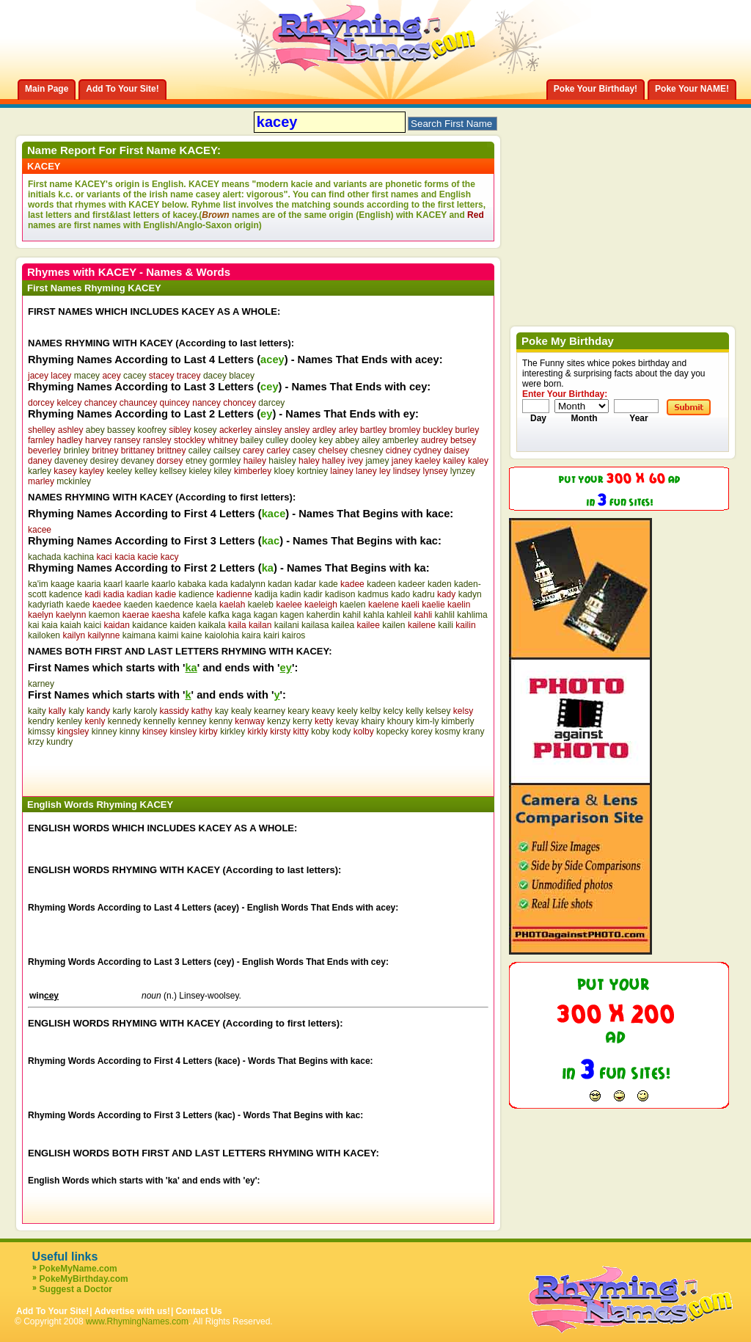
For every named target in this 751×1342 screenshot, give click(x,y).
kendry (41, 721)
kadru (424, 594)
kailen (393, 625)
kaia (50, 625)
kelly (414, 711)
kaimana (138, 635)
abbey (347, 440)
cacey (134, 376)
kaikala (211, 625)
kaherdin (323, 615)
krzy (36, 742)
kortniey (312, 471)
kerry (302, 721)
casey (304, 450)
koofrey (151, 430)
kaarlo (163, 584)
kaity (37, 711)
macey (87, 376)
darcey (271, 403)
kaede (78, 604)
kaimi (168, 635)
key (326, 440)
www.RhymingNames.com (137, 1321)
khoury (400, 721)
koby (320, 731)
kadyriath (46, 604)
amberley (400, 440)
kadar (305, 584)
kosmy (448, 731)
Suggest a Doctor (76, 1289)
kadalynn (247, 584)
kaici (92, 625)
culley (276, 440)
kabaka (191, 584)
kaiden (183, 625)
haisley (282, 461)
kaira (251, 635)
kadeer (411, 584)
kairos (293, 635)
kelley (145, 471)
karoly (145, 711)
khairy (372, 721)
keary (298, 711)
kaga (241, 615)
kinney (104, 731)
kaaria (89, 584)
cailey (199, 450)
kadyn (470, 594)
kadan (280, 584)
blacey (241, 376)
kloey (284, 471)
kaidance (149, 625)
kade (328, 584)
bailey (252, 440)
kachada (44, 557)
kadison (340, 594)
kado (400, 594)
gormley (225, 461)
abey (95, 430)
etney (196, 461)
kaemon (104, 615)
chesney (367, 450)
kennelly (159, 721)
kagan (266, 615)
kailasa (315, 625)
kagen (292, 615)
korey (421, 731)
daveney (70, 461)
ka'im (38, 584)
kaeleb (261, 604)
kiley (223, 471)
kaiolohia (222, 635)
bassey (121, 430)
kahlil (445, 615)
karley (39, 471)
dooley (303, 440)
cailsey (227, 450)
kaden (440, 584)
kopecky (392, 731)
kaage (63, 584)
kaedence (174, 604)
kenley (69, 721)
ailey (371, 440)
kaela (206, 604)
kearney (269, 711)
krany (473, 731)
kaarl (112, 584)
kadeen (381, 584)
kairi (271, 635)
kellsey (172, 471)
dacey (215, 376)
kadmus (373, 594)
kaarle (137, 584)
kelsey (437, 711)
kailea (342, 625)
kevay (347, 721)
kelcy (393, 711)
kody (341, 731)
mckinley (73, 481)
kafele (194, 615)
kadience (196, 594)
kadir (313, 594)
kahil (351, 615)
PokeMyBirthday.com (84, 1279)
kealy (241, 711)
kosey (205, 430)
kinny (130, 731)
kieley (200, 471)
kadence (65, 594)
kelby (370, 711)
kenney (192, 721)
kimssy (41, 731)
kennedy (124, 721)
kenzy (278, 721)
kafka (219, 615)
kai (33, 625)
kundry (59, 742)
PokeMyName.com (78, 1268)
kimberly (458, 721)
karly (121, 711)
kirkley (232, 731)
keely (347, 711)
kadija (265, 594)
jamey (377, 461)
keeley (119, 471)
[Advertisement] (199, 769)
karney (41, 684)
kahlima (472, 615)
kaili (445, 625)
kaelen (352, 604)
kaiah (70, 625)
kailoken (44, 635)
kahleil (399, 615)
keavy (323, 711)
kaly (76, 711)
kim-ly (427, 721)
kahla (373, 615)
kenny (220, 721)
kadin (290, 594)
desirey (104, 461)
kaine (191, 635)
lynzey (462, 471)
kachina (79, 557)
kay (222, 711)
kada (218, 584)
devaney (137, 461)
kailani (286, 625)
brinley (76, 450)
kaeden (138, 604)
